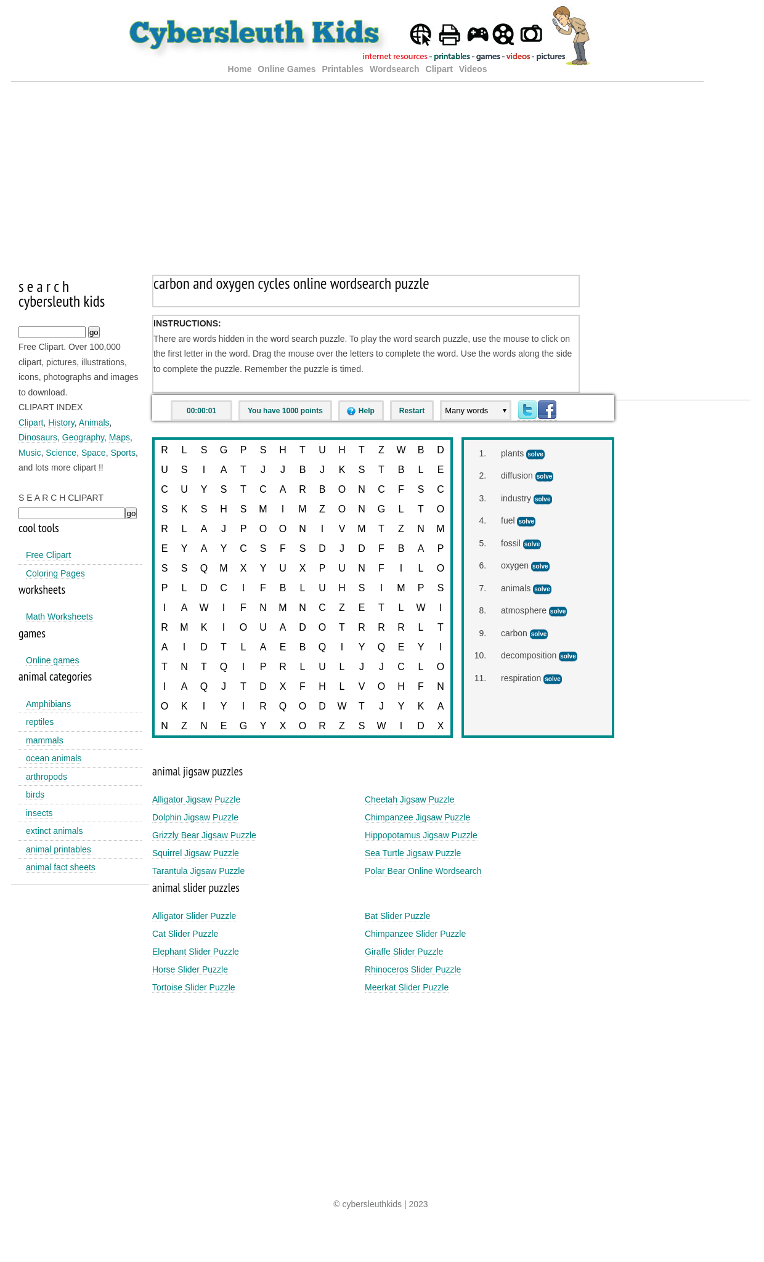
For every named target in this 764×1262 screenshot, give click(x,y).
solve (535, 454)
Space (93, 453)
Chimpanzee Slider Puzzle (415, 934)
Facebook (547, 410)
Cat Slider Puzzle (185, 934)
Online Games (286, 69)
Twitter (527, 410)
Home (240, 69)
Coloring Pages (55, 573)
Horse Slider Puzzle (190, 969)
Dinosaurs (37, 437)
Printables (344, 69)
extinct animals (54, 831)
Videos (473, 69)
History (61, 422)
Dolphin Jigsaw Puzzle (195, 817)
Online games (52, 660)
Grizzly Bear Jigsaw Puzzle (204, 835)
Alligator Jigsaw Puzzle (196, 799)
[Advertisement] (357, 168)
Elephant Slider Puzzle (195, 952)
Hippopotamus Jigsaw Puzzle (421, 835)
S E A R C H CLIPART (61, 498)
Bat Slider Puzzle (398, 916)
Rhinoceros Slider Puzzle (413, 969)
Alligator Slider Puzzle (194, 916)
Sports (122, 453)
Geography (83, 437)
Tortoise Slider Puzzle (193, 987)
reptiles (40, 722)
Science (61, 453)
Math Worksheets (59, 616)
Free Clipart (48, 555)
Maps (119, 437)
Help (367, 411)
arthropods (46, 777)
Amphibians (48, 704)
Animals (94, 422)
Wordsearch (395, 69)
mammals (44, 740)
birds (35, 794)
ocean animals (53, 758)
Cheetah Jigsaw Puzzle (410, 799)
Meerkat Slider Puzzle (407, 987)
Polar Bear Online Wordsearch (423, 871)
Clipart (439, 69)
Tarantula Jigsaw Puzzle (198, 871)
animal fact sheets (61, 867)
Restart (412, 411)
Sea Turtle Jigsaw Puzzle (413, 853)
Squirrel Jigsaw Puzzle (195, 853)
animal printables (58, 849)
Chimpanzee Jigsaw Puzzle (417, 817)
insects (39, 813)
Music (29, 453)
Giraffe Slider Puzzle (404, 952)
